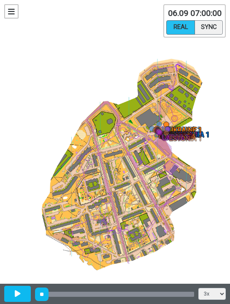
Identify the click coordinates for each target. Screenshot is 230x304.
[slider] (42, 294)
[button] (160, 125)
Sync (208, 26)
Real (180, 26)
